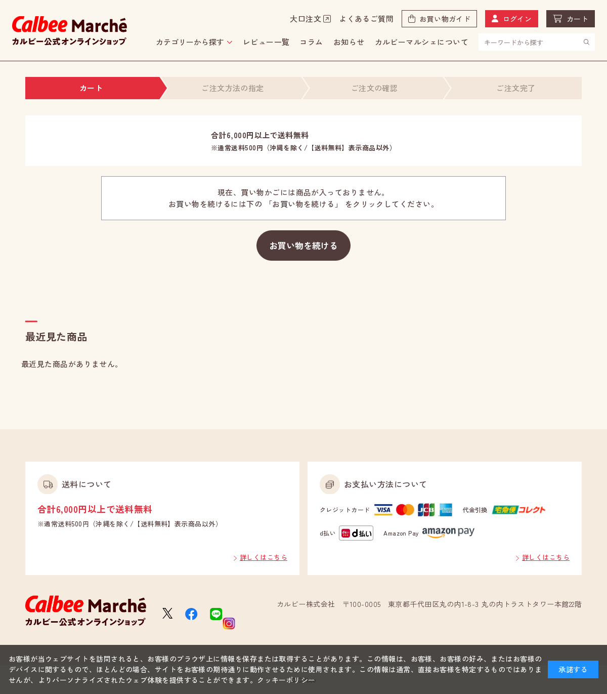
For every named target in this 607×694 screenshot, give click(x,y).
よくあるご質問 (366, 18)
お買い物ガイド (444, 19)
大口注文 (305, 18)
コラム (311, 41)
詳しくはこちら (263, 557)
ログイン (517, 19)
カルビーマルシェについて (421, 41)
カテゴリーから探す (190, 41)
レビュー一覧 (266, 41)
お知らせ (349, 41)
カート (577, 19)
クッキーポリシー (286, 680)
